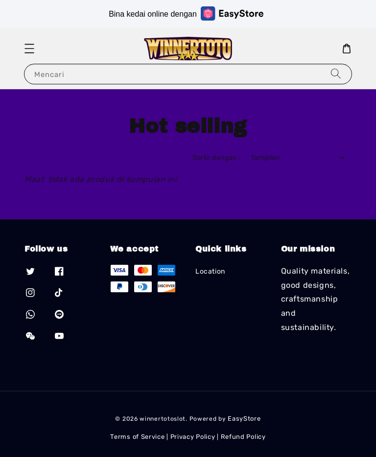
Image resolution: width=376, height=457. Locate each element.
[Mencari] (336, 73)
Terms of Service (137, 436)
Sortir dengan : (216, 157)
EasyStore (244, 418)
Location (210, 271)
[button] (29, 48)
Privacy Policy (192, 436)
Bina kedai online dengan (186, 13)
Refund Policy (243, 436)
